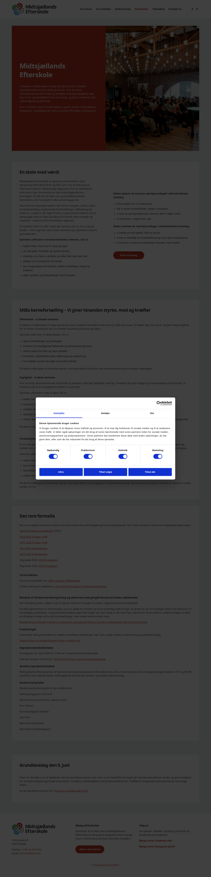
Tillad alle (150, 472)
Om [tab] (152, 413)
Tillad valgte (105, 472)
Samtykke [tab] (59, 413)
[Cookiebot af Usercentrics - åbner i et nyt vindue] (158, 403)
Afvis (61, 472)
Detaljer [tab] (105, 413)
